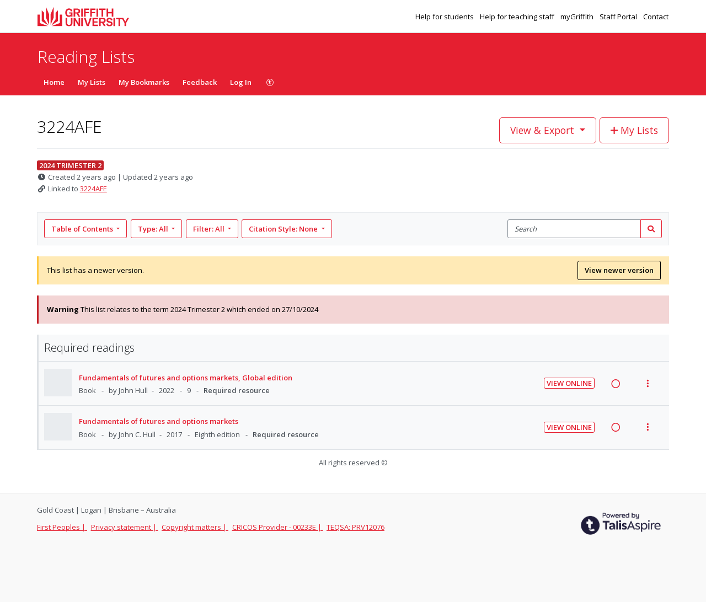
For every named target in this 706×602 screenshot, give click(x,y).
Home (54, 82)
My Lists (91, 82)
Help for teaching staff (518, 17)
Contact (655, 17)
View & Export (543, 130)
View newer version (619, 270)
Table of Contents (83, 229)
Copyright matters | (195, 527)
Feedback (200, 82)
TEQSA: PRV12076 (355, 527)
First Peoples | (62, 527)
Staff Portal (619, 17)
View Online (569, 383)
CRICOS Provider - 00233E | (277, 527)
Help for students (445, 17)
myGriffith (577, 17)
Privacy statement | (124, 527)
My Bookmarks (144, 82)
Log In (241, 82)
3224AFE (93, 189)
